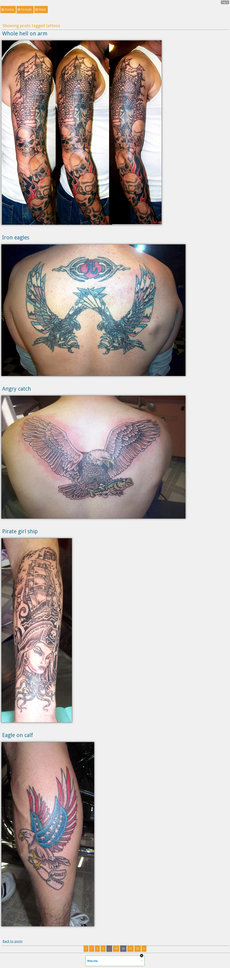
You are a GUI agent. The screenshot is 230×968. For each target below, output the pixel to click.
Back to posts (12, 941)
